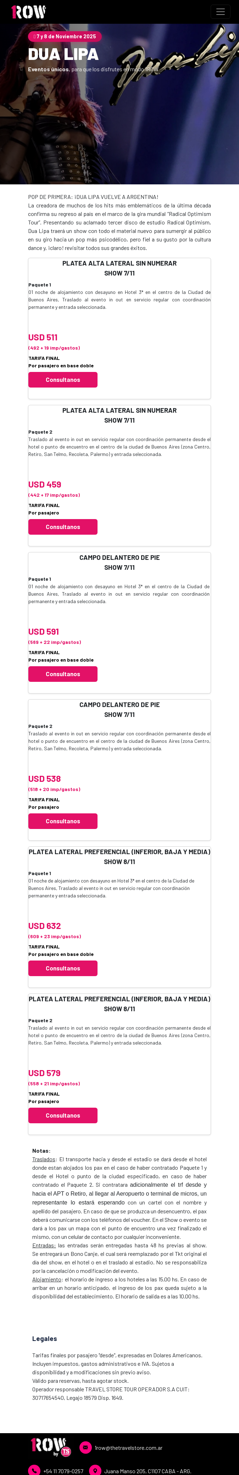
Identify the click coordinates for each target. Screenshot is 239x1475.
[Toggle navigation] (220, 12)
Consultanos (63, 379)
